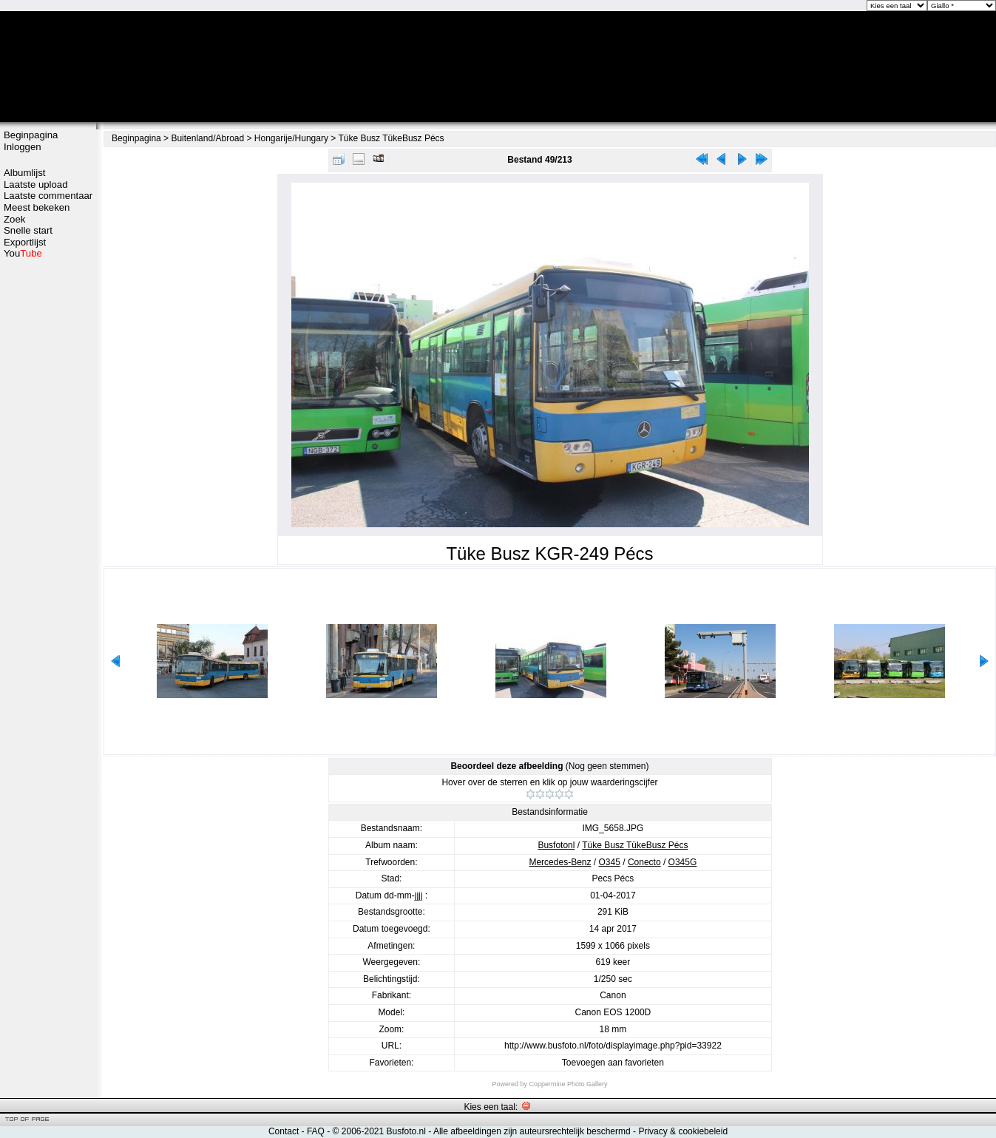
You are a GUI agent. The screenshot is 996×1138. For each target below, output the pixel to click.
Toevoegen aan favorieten (613, 1062)
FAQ (316, 1131)
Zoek (14, 219)
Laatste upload (36, 184)
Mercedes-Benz (560, 862)
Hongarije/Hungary (291, 138)
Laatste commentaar (48, 195)
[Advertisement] (48, 493)
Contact (283, 1131)
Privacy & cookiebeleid (683, 1131)
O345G (682, 862)
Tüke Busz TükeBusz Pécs (391, 138)
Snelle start (28, 230)
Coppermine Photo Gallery (568, 1084)
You (23, 253)
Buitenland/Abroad (207, 138)
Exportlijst (25, 242)
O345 (609, 862)
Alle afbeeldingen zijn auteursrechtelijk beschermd (532, 1131)
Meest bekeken (37, 207)
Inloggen (22, 146)
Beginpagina (31, 134)
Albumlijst (24, 172)
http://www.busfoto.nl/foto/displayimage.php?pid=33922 (613, 1045)
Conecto (644, 862)
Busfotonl (556, 845)
